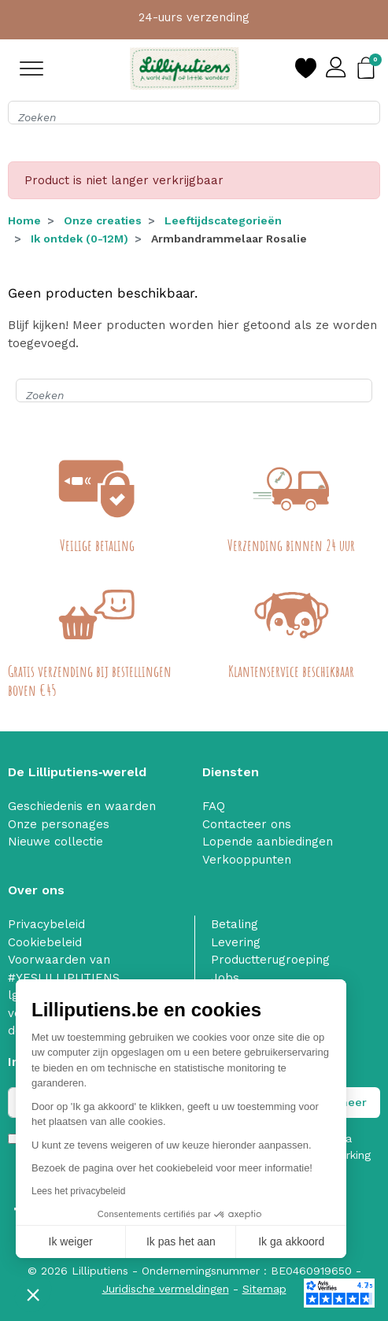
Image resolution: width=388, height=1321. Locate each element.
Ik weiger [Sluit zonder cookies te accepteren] (71, 1241)
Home (24, 220)
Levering (236, 942)
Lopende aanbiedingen (267, 841)
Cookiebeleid (45, 942)
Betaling (234, 924)
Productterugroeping (270, 960)
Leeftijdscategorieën (223, 220)
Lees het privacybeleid (78, 1191)
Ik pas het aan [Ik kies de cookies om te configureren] (181, 1241)
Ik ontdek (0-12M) (79, 238)
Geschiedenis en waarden (82, 806)
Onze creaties (103, 220)
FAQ (213, 806)
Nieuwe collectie (55, 841)
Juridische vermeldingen (165, 1288)
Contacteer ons (246, 824)
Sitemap (264, 1288)
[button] (33, 1294)
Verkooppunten (246, 860)
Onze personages (58, 824)
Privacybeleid (46, 924)
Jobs (225, 978)
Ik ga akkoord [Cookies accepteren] (291, 1241)
